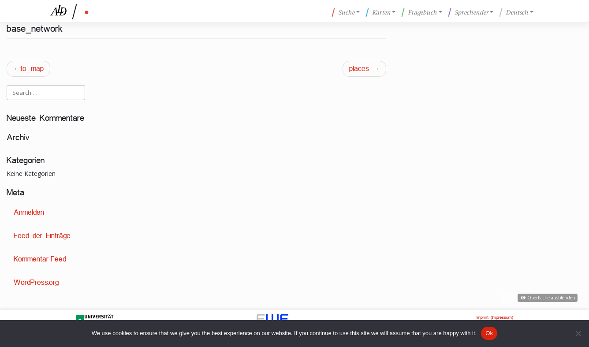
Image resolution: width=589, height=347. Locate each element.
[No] (578, 333)
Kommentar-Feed (40, 259)
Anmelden (29, 212)
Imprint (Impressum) (495, 317)
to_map (32, 68)
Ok (489, 333)
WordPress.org (36, 282)
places (359, 68)
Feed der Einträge (42, 235)
